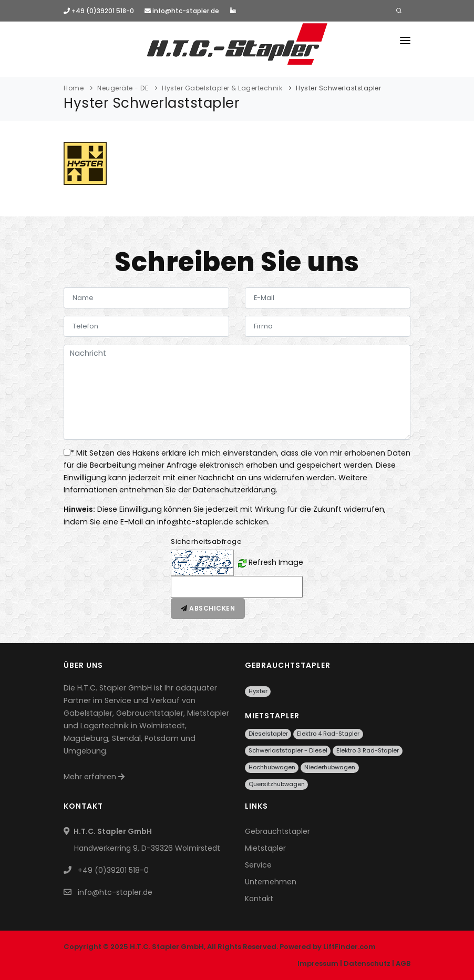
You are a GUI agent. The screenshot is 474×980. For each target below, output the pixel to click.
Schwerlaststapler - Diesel (288, 750)
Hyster (258, 691)
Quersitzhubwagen (277, 784)
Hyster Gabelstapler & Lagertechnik (222, 88)
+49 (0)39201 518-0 (99, 10)
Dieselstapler (268, 733)
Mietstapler (265, 848)
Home (74, 88)
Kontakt (259, 898)
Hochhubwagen (272, 767)
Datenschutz (367, 963)
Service (258, 865)
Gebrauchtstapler (277, 831)
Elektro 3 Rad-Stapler (367, 750)
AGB (403, 963)
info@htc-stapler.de (182, 10)
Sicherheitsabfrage (206, 541)
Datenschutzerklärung (234, 489)
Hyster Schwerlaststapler (338, 88)
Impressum (317, 963)
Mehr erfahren (94, 776)
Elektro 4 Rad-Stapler (328, 733)
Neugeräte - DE (122, 88)
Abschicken (208, 608)
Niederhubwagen (329, 767)
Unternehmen (270, 881)
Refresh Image (276, 562)
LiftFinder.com (349, 947)
